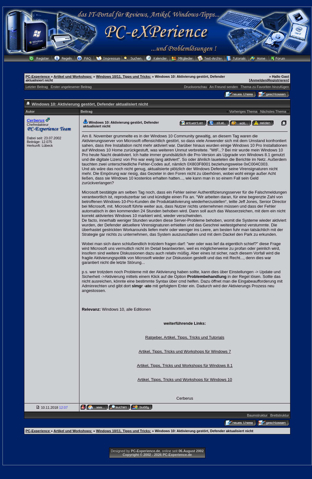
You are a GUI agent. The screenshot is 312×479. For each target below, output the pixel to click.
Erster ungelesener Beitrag (71, 87)
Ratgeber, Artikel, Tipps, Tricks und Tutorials (184, 337)
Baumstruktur (257, 415)
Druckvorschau (195, 87)
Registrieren (278, 80)
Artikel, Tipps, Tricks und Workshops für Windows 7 (184, 351)
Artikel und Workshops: (72, 76)
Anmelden (258, 80)
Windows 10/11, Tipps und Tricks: (123, 76)
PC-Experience (38, 76)
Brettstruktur (279, 415)
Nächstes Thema (273, 111)
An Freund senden (223, 87)
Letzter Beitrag (37, 87)
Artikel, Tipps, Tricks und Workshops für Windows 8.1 (185, 365)
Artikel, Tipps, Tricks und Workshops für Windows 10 (185, 379)
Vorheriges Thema (243, 111)
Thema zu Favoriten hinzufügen (265, 87)
